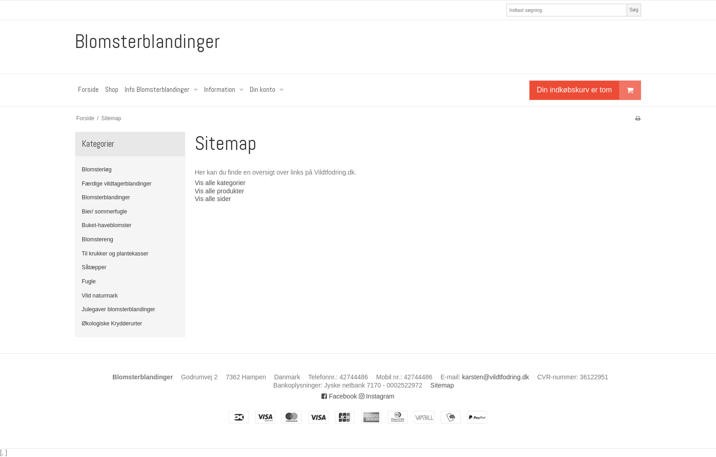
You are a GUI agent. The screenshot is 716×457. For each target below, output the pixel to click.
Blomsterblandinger (147, 41)
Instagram (377, 396)
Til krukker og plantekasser (115, 253)
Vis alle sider (213, 198)
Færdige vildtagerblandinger (117, 184)
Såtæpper (94, 267)
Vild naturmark (100, 295)
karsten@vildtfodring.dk (495, 377)
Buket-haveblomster (107, 225)
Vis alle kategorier (220, 182)
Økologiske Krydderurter (112, 323)
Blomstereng (97, 239)
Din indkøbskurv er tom (589, 90)
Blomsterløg (96, 169)
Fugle (89, 281)
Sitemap (442, 385)
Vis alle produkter (219, 191)
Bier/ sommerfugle (104, 211)
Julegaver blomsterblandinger (118, 309)
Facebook (339, 396)
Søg (633, 9)
